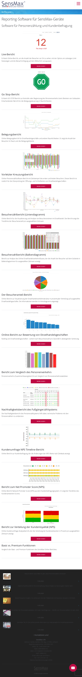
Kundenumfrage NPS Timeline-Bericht (23, 449)
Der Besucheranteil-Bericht (17, 294)
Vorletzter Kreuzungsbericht (17, 174)
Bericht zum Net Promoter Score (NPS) (23, 487)
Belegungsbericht (11, 134)
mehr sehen (41, 66)
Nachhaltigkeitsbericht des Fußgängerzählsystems (29, 409)
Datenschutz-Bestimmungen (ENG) (41, 660)
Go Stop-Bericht (10, 94)
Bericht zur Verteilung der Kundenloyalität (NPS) (28, 527)
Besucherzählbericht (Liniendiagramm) (23, 214)
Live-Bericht (8, 54)
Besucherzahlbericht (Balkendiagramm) (24, 254)
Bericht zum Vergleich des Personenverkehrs (26, 372)
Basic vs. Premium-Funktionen (18, 545)
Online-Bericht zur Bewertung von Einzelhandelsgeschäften (35, 334)
